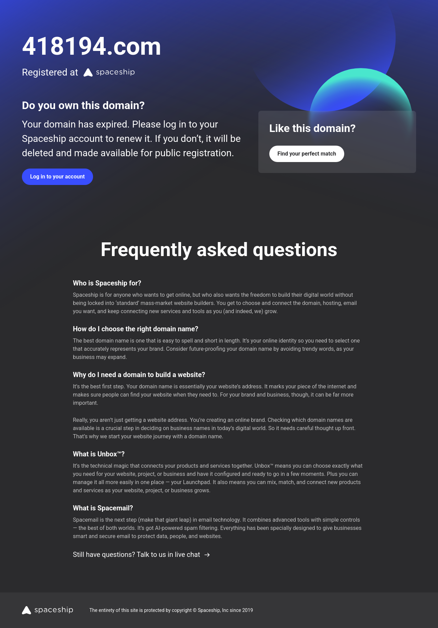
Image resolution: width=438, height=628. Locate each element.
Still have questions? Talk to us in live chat (141, 554)
